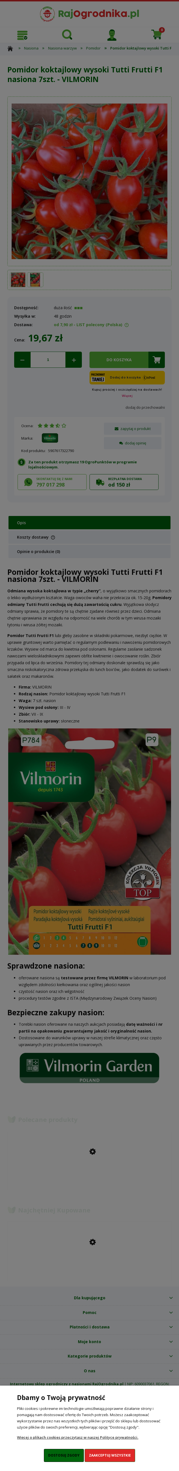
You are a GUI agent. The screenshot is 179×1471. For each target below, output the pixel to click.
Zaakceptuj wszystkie (110, 1455)
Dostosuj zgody (64, 1455)
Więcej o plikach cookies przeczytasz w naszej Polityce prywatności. (77, 1437)
